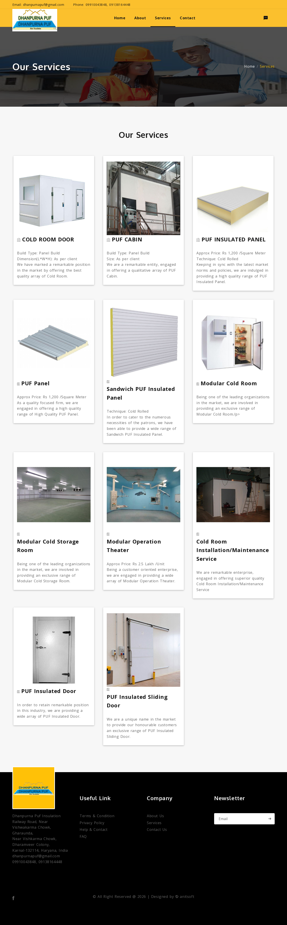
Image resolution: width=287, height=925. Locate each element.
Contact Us (157, 829)
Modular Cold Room (229, 383)
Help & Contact (93, 829)
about (140, 17)
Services (154, 822)
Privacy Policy (92, 822)
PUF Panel (35, 383)
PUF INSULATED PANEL (233, 239)
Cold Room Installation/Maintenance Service (232, 550)
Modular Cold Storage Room (48, 546)
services (163, 17)
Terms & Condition (97, 816)
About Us (155, 816)
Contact (187, 17)
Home (249, 66)
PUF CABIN (127, 239)
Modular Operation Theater (134, 546)
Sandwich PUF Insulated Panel (141, 393)
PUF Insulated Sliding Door (137, 701)
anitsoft (184, 896)
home (119, 17)
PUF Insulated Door (48, 691)
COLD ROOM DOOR (48, 239)
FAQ (83, 836)
